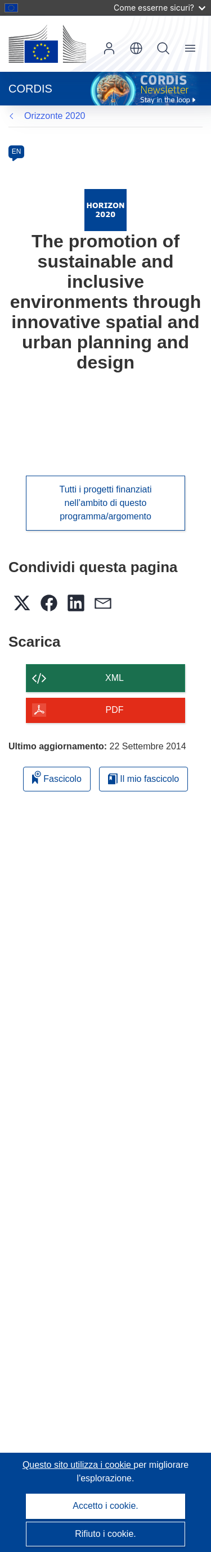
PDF (115, 710)
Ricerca (163, 48)
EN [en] (16, 151)
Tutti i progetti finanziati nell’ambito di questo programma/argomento (106, 503)
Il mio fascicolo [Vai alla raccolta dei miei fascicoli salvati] (143, 778)
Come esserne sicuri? (159, 7)
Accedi (109, 48)
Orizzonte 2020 (55, 116)
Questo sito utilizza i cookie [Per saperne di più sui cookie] (78, 1465)
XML (114, 678)
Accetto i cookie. (105, 1505)
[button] (136, 48)
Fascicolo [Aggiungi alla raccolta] (57, 777)
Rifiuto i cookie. (105, 1534)
